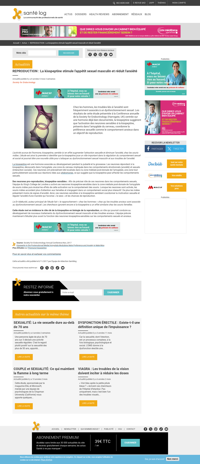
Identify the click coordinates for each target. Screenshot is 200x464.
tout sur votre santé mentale (176, 163)
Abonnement (120, 14)
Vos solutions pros (177, 187)
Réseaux (136, 14)
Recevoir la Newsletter (166, 142)
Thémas (162, 3)
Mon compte (179, 3)
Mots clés (21, 53)
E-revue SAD (139, 3)
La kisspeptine (19, 164)
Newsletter (70, 429)
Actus (68, 14)
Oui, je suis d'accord (154, 459)
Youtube (62, 267)
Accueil (16, 43)
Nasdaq (163, 12)
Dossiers (81, 14)
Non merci (172, 459)
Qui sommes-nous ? (90, 429)
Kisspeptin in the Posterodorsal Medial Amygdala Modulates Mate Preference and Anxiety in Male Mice (60, 245)
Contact (131, 429)
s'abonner (130, 442)
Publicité (108, 429)
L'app (151, 3)
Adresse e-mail (68, 288)
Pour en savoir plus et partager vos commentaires (36, 254)
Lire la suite (24, 357)
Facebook (90, 54)
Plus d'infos (46, 459)
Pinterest (100, 54)
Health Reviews (99, 14)
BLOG (148, 14)
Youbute (111, 54)
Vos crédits (177, 175)
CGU (120, 429)
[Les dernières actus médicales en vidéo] (165, 232)
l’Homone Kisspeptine (37, 248)
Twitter (95, 54)
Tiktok (106, 54)
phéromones (67, 173)
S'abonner (113, 292)
